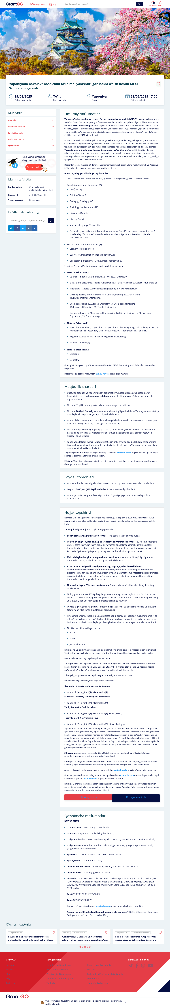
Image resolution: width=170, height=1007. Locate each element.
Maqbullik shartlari (31, 124)
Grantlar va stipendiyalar (58, 961)
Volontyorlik (93, 974)
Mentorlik (11, 965)
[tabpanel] (31, 932)
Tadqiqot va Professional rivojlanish (105, 970)
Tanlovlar (51, 979)
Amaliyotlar (92, 965)
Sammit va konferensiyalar (59, 974)
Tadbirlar (10, 979)
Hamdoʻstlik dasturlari (98, 979)
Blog (8, 970)
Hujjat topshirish (31, 137)
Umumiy (31, 118)
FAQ (8, 974)
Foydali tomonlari (31, 131)
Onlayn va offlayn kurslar (99, 961)
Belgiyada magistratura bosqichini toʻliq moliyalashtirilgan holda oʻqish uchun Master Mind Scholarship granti (31, 935)
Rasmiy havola (87, 795)
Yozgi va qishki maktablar (59, 970)
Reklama (10, 961)
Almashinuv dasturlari (57, 965)
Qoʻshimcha (31, 143)
